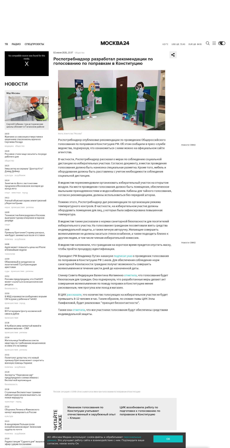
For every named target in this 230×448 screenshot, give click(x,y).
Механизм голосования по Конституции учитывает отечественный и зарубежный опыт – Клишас (91, 413)
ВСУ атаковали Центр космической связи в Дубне (23, 312)
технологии (10, 254)
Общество (79, 52)
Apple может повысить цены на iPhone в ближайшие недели (25, 248)
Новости (16, 84)
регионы (30, 207)
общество (19, 146)
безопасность (11, 289)
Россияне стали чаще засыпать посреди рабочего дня (25, 155)
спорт (7, 193)
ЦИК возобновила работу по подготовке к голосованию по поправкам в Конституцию (140, 411)
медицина (9, 146)
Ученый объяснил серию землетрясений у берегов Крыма (25, 202)
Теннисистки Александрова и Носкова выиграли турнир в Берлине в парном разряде (25, 218)
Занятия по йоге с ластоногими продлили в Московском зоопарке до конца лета (24, 186)
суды (7, 271)
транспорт (9, 402)
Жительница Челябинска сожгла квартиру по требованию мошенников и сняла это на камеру (25, 343)
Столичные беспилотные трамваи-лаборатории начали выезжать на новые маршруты (23, 395)
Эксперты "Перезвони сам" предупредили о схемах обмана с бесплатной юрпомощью (22, 377)
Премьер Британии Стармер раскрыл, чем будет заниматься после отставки (25, 234)
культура (9, 175)
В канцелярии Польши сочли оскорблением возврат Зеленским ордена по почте (23, 427)
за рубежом (20, 175)
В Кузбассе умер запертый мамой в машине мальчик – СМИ (23, 327)
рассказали (74, 295)
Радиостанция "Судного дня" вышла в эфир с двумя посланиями (24, 443)
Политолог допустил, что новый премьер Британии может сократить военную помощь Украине (24, 360)
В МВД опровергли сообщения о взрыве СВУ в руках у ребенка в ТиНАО (26, 298)
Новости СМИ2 (188, 145)
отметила (130, 275)
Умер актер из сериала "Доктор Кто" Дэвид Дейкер (24, 170)
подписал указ (123, 256)
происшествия (18, 207)
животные (16, 193)
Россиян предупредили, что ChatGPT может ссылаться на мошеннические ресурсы (24, 282)
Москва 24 (115, 43)
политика (9, 239)
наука (7, 207)
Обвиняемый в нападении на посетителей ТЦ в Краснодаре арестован (21, 264)
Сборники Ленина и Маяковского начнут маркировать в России (22, 411)
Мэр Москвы (13, 93)
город (25, 193)
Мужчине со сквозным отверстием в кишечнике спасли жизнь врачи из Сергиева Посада (24, 139)
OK (168, 439)
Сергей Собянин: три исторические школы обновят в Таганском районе (26, 112)
